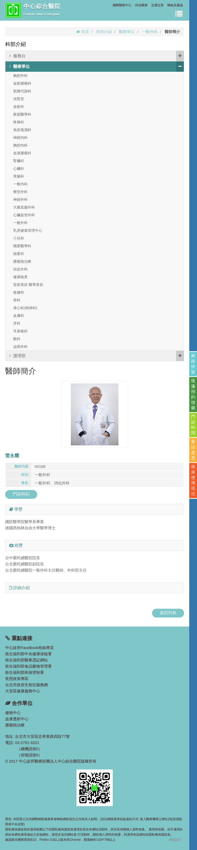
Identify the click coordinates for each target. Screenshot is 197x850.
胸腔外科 (20, 76)
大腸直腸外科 (24, 207)
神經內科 (20, 137)
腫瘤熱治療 (22, 261)
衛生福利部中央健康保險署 (28, 654)
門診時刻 (21, 494)
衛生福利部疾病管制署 (24, 672)
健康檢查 (20, 277)
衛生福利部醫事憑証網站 (26, 660)
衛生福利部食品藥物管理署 (28, 666)
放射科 (18, 107)
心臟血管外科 (24, 215)
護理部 (96, 356)
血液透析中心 (16, 719)
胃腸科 (18, 176)
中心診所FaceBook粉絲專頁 (29, 647)
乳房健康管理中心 (27, 230)
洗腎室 (18, 99)
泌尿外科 (20, 346)
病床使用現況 (193, 480)
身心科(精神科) (25, 308)
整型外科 (20, 192)
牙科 (16, 323)
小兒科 (18, 238)
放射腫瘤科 (22, 83)
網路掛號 (193, 364)
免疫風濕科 (22, 130)
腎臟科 (18, 161)
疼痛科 (18, 122)
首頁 (82, 31)
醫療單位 (126, 31)
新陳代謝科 (22, 91)
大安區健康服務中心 (22, 691)
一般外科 (149, 31)
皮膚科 (18, 316)
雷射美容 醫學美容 (28, 285)
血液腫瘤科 (22, 153)
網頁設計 (175, 839)
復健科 (18, 292)
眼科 (16, 339)
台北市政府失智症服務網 (26, 685)
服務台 (96, 56)
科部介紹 (104, 31)
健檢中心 (13, 712)
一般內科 (20, 184)
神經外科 (20, 199)
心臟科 (18, 168)
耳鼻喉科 (20, 331)
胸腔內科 (20, 145)
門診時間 (193, 424)
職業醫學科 (22, 246)
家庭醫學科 (22, 114)
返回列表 (168, 613)
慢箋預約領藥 (193, 394)
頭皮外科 (20, 269)
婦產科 (18, 254)
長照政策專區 (16, 678)
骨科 (16, 300)
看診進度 (193, 449)
